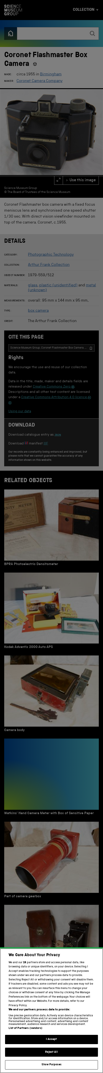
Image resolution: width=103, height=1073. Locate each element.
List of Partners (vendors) (25, 1034)
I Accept (51, 1045)
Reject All (51, 1058)
